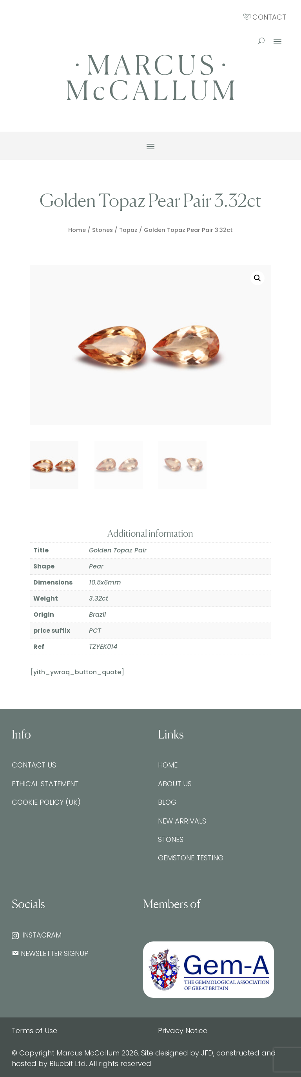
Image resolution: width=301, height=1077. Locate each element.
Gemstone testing (190, 858)
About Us (175, 784)
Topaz (128, 230)
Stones (102, 230)
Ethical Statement (45, 784)
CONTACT (264, 17)
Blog (167, 802)
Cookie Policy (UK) (46, 802)
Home (77, 230)
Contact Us (34, 765)
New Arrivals (182, 821)
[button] (257, 278)
